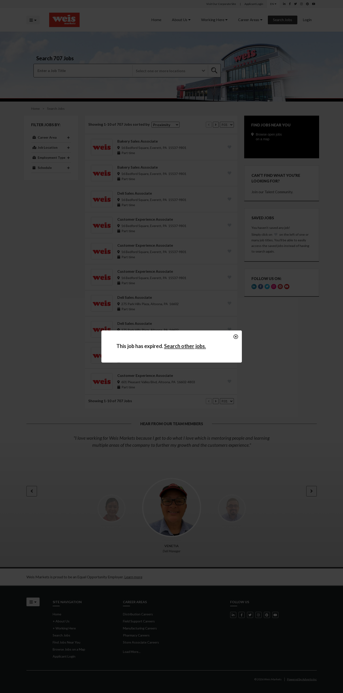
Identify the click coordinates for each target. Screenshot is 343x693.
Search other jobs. (185, 346)
